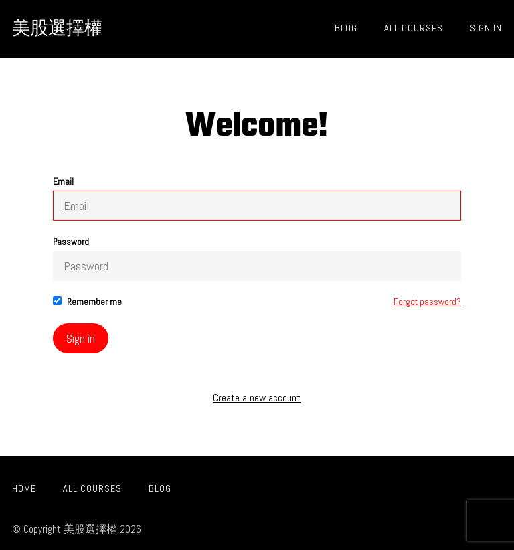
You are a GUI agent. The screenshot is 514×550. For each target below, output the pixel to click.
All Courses (413, 28)
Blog (346, 28)
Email (257, 198)
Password (257, 258)
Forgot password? (427, 302)
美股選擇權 (57, 28)
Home (24, 488)
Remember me (87, 302)
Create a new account (257, 398)
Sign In (486, 28)
